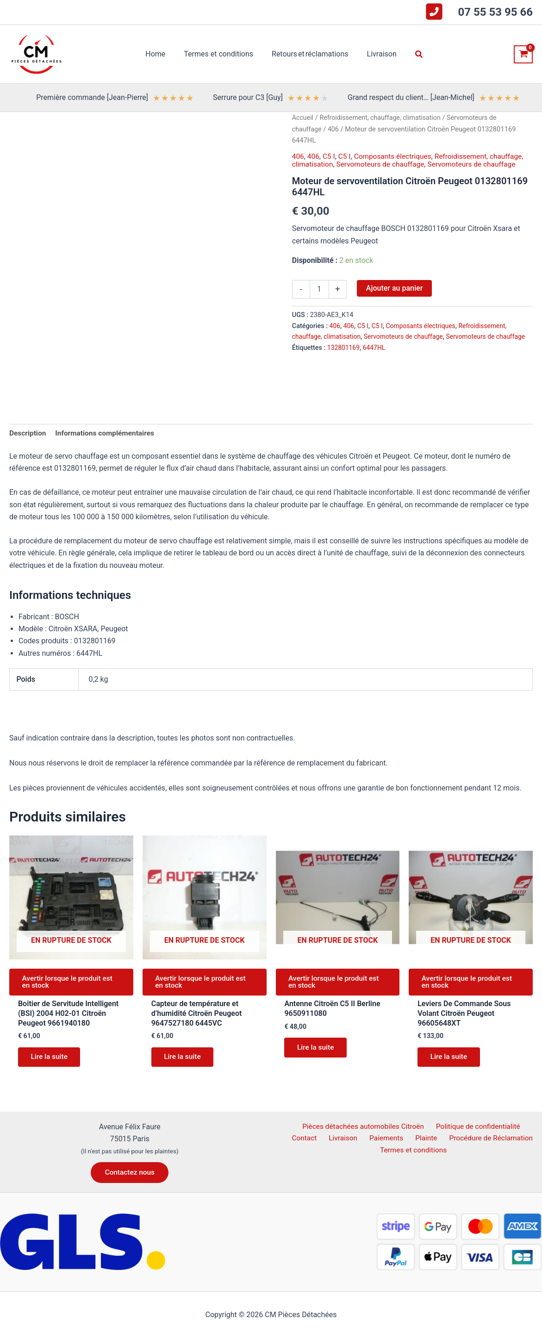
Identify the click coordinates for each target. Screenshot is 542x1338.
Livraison (328, 1138)
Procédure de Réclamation (467, 1138)
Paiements (368, 1138)
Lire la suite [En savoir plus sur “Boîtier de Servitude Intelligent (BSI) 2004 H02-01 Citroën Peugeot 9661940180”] (51, 1060)
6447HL (375, 358)
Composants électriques (396, 156)
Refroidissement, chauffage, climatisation (383, 117)
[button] (412, 54)
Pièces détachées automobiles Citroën (346, 1126)
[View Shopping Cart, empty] (523, 54)
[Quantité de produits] (319, 289)
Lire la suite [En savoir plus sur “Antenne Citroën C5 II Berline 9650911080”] (318, 1051)
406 (334, 129)
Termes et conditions (414, 1150)
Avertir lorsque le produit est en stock (70, 984)
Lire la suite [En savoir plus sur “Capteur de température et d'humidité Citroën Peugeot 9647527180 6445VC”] (184, 1060)
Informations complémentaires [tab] (107, 433)
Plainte (404, 1138)
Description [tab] (28, 433)
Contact (525, 1126)
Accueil (303, 117)
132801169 (344, 358)
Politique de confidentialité (461, 1126)
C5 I (330, 156)
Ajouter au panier (394, 287)
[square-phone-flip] (434, 11)
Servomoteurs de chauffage (383, 163)
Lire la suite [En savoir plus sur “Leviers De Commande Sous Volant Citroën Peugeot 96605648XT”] (450, 1060)
